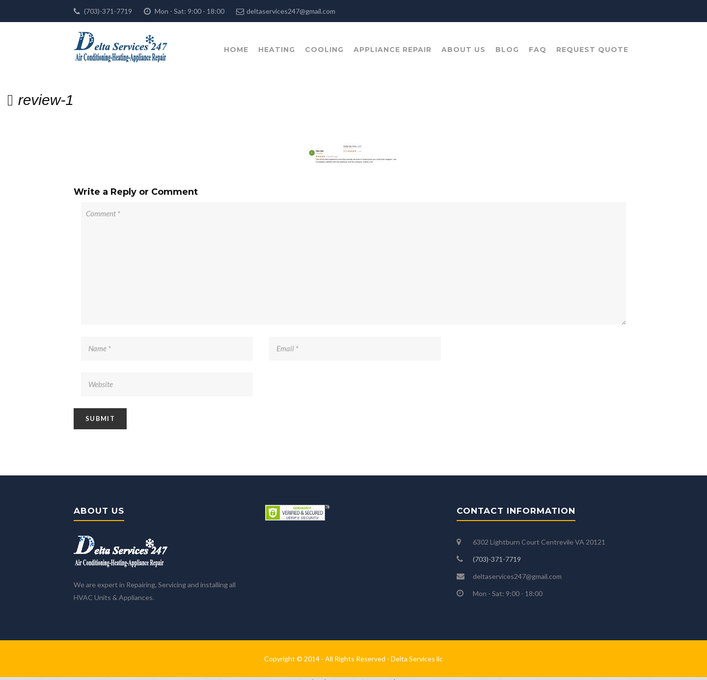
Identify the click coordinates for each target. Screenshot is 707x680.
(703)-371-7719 (107, 11)
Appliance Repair (393, 49)
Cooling (324, 49)
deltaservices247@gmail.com (290, 11)
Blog (507, 49)
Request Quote (592, 49)
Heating (276, 49)
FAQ (537, 49)
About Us (463, 49)
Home (236, 49)
